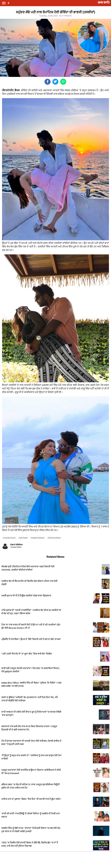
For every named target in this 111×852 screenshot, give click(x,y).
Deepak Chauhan (37, 538)
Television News (54, 538)
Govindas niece (9, 538)
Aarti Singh (23, 538)
